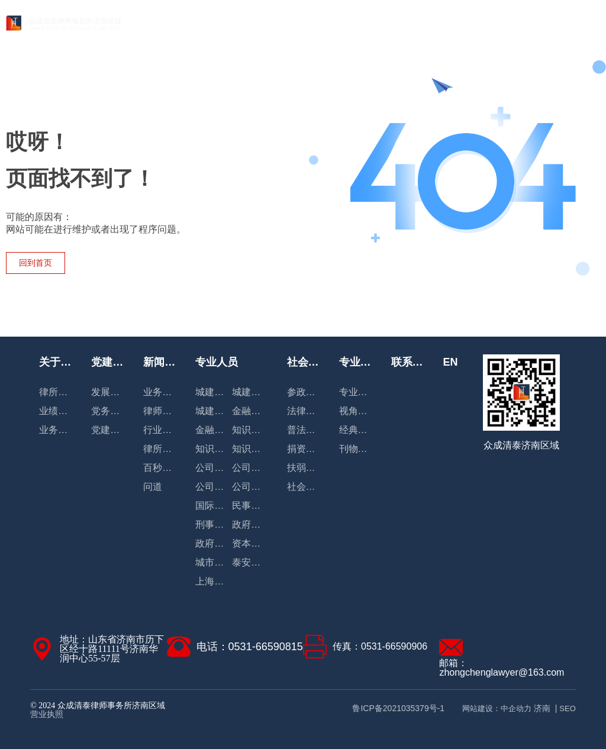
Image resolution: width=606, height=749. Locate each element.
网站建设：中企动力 (496, 708)
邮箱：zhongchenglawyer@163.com (501, 667)
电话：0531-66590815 (249, 647)
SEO (567, 708)
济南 (542, 708)
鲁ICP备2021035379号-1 (398, 708)
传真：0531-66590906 (380, 646)
